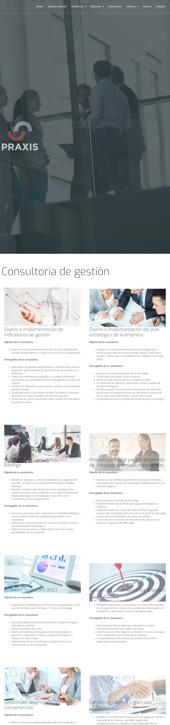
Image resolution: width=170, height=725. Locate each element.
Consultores (115, 6)
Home (39, 6)
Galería (147, 6)
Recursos (97, 6)
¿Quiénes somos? (57, 6)
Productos (79, 6)
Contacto (161, 6)
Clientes (133, 6)
